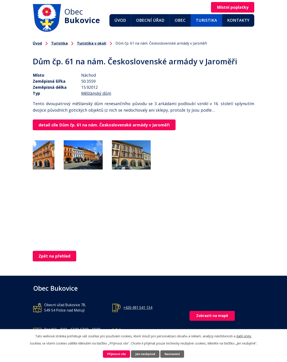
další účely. (244, 335)
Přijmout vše (111, 353)
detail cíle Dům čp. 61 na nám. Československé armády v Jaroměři (106, 125)
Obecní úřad (150, 20)
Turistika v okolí (91, 43)
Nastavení (178, 353)
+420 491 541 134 (137, 308)
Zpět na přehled (57, 256)
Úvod (120, 20)
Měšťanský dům (96, 93)
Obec (180, 20)
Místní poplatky (230, 7)
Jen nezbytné (145, 353)
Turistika (206, 20)
